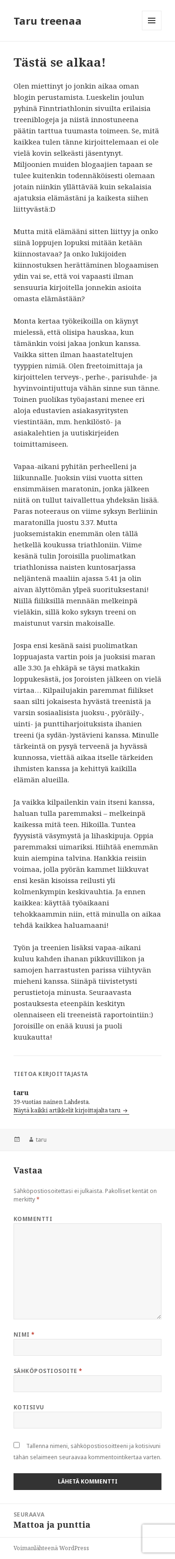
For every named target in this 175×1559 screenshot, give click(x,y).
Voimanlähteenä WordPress (51, 1548)
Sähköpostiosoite (48, 1371)
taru (41, 1140)
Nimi (24, 1334)
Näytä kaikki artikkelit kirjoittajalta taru (68, 1110)
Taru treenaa (48, 21)
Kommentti (33, 1219)
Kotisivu (29, 1407)
